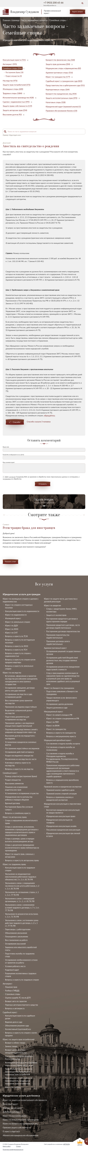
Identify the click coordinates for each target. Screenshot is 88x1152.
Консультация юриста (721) (14, 60)
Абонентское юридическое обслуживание (20, 1135)
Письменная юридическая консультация (63, 830)
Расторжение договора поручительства (63, 631)
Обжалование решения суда (17, 1025)
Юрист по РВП (52, 722)
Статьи (18, 1146)
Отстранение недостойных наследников (22, 748)
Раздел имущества (13, 780)
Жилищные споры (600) (13, 89)
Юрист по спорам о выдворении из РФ (62, 718)
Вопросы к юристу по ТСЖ (16, 636)
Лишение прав (11, 987)
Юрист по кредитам (52, 605)
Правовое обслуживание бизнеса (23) (61, 111)
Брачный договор (12, 803)
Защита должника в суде (56, 707)
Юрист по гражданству (56, 729)
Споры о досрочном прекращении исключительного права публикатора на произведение (22, 847)
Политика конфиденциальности (13, 1149)
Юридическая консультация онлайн (61, 826)
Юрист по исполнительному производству (21, 1119)
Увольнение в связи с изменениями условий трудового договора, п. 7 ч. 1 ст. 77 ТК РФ (22, 907)
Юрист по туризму (13, 1087)
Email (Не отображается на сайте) (13, 455)
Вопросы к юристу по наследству (19, 769)
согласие (12, 477)
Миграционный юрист (53, 711)
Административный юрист (55, 648)
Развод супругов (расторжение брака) (21, 776)
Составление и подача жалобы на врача (63, 743)
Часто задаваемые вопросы (34, 20)
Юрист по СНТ (11, 632)
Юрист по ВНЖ (53, 725)
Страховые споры (12, 994)
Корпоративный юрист (12, 1108)
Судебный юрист (10, 1012)
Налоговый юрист (10, 1104)
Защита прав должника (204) (58, 64)
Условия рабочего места (15, 966)
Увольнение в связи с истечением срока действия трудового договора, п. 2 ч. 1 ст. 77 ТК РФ (21, 923)
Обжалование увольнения (16, 933)
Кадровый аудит (12, 970)
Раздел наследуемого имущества (19, 755)
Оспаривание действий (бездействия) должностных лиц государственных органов (62, 660)
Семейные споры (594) (12, 68)
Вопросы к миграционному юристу (61, 736)
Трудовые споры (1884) (12, 93)
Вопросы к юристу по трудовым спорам (22, 980)
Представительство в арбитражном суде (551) (65, 85)
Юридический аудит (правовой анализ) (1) (63, 106)
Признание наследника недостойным (21, 707)
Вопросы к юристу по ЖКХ (16, 646)
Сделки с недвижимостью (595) (16, 102)
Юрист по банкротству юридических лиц (20, 1123)
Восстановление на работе (16, 940)
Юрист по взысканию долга (14, 1116)
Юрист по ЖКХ (11, 629)
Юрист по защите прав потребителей (18, 1039)
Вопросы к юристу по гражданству (61, 733)
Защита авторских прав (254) (15, 110)
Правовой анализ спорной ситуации (61, 793)
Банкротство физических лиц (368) (60, 60)
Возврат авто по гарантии (16, 1001)
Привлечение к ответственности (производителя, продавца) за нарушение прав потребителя (18, 1071)
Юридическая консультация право (60, 816)
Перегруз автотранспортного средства (21, 1005)
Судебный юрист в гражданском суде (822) (64, 81)
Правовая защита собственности (16, 1127)
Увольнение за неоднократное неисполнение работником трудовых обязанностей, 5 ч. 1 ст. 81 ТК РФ (20, 876)
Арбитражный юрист (12, 1112)
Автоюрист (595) (10, 64)
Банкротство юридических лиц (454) (61, 94)
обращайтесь (49, 415)
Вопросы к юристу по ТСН (16, 649)
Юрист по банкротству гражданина (59, 688)
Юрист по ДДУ (11, 625)
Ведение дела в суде (13, 1022)
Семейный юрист (10, 773)
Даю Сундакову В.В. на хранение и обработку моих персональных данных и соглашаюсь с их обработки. (41, 478)
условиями (7, 479)
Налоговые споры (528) (55, 102)
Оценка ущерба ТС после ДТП (18, 997)
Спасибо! (16, 422)
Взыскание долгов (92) (12, 114)
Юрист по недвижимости (16, 615)
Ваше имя (6, 447)
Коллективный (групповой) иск (18, 1029)
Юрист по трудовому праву (14, 864)
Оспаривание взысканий (15, 943)
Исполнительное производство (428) (18, 97)
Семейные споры (57, 20)
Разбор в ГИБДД (12, 990)
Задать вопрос (77, 12)
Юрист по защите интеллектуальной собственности (25, 1100)
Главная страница (11, 20)
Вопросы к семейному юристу (17, 813)
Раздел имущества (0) (14, 76)
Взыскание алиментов (14, 783)
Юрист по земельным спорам (17, 622)
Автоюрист (7, 983)
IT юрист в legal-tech (11, 1131)
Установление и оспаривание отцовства (22, 793)
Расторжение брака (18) (14, 72)
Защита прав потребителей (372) (16, 85)
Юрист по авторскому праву (15, 817)
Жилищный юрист (13, 618)
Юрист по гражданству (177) (58, 77)
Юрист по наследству (12, 672)
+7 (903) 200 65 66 (53, 2)
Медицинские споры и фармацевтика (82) (63, 68)
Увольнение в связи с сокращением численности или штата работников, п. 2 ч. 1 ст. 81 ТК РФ (22, 886)
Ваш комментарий (8, 462)
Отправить (43, 484)
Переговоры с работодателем (17, 929)
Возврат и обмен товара (15, 1043)
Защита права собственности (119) (17, 106)
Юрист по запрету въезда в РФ (59, 715)
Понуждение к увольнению (16, 936)
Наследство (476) (10, 80)
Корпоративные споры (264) (57, 89)
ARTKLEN (66, 1144)
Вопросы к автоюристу (15, 1008)
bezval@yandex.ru (50, 5)
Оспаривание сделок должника (59, 704)
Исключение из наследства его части (20, 759)
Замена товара (11, 1046)
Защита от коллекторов (56, 615)
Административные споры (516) (59, 72)
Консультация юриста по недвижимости (22, 611)
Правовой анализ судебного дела (60, 790)
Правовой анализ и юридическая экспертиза (62, 786)
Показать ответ (10, 562)
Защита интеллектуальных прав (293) (61, 98)
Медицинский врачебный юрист (57, 740)
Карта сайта (6, 1146)
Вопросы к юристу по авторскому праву (22, 860)
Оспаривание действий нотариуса (19, 752)
